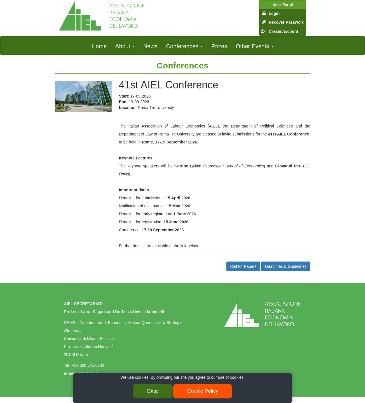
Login (274, 13)
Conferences (184, 46)
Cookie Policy (202, 391)
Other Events (254, 46)
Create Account (283, 31)
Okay (153, 391)
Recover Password (286, 22)
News (150, 46)
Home (99, 46)
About (125, 46)
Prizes (219, 46)
